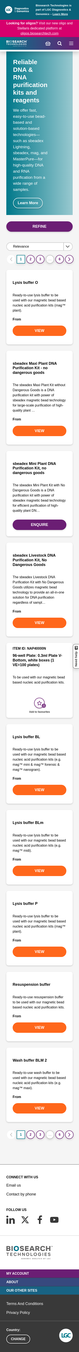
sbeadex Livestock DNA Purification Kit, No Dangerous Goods (34, 560)
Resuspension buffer (31, 984)
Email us (13, 1185)
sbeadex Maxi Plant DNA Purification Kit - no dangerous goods (35, 368)
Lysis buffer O (25, 282)
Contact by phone (21, 1194)
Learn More (60, 14)
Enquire (39, 525)
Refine (39, 226)
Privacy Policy (18, 1312)
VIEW (39, 331)
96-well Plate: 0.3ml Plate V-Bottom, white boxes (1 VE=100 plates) (37, 660)
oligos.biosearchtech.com (39, 33)
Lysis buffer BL (26, 737)
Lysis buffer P (25, 903)
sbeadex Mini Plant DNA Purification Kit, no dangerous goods (34, 468)
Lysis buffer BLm (28, 823)
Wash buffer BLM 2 (30, 1060)
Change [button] (18, 1339)
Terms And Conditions (24, 1304)
